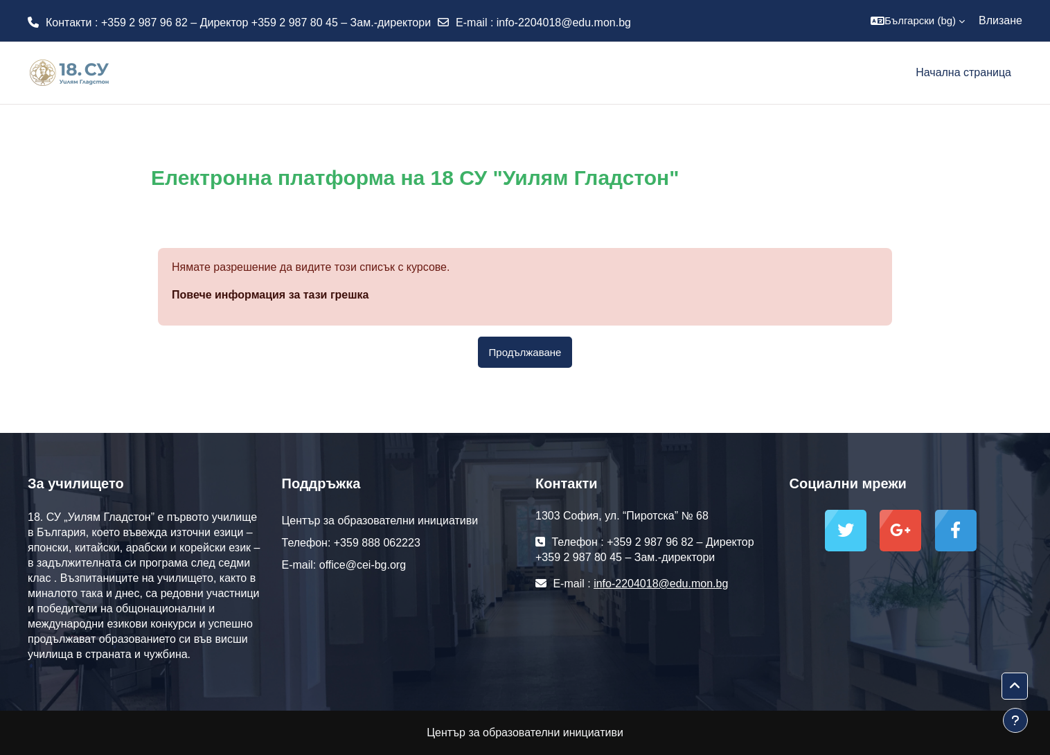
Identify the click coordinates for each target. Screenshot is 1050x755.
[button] (917, 21)
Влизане (1000, 20)
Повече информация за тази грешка (270, 295)
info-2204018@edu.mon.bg (564, 22)
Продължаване (525, 352)
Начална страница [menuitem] (963, 72)
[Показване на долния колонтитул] (1015, 720)
